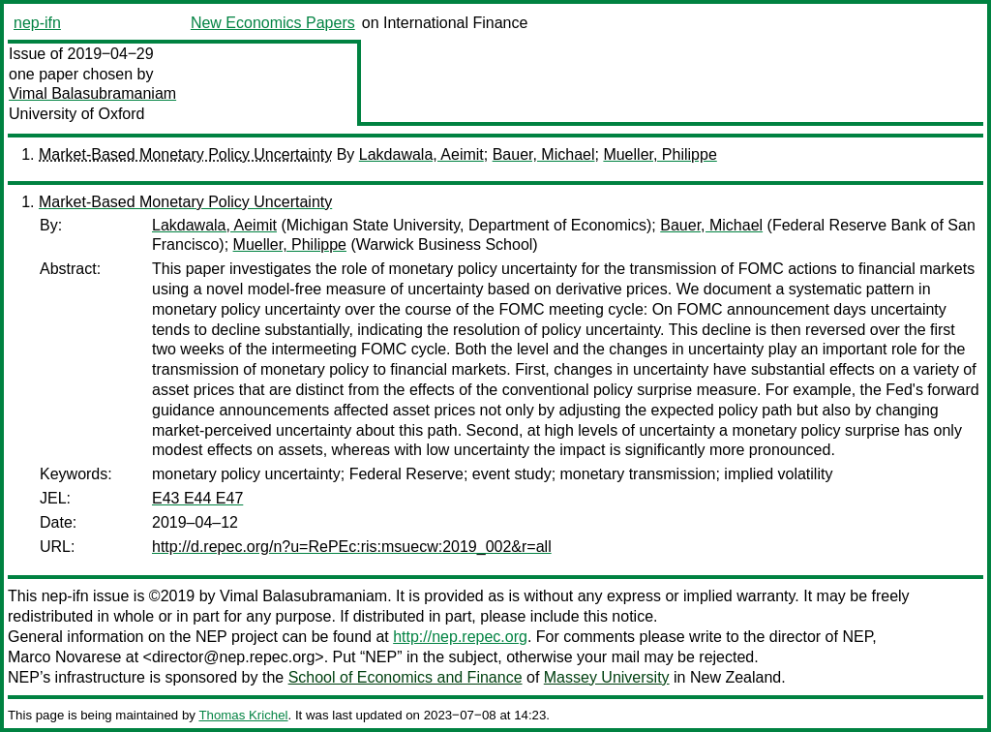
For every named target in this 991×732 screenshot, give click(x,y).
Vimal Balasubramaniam (92, 93)
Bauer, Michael (544, 154)
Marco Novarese (64, 657)
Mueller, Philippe (659, 154)
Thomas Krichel (242, 715)
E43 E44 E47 (197, 498)
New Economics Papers (273, 23)
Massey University (607, 677)
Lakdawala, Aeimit (421, 154)
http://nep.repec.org (460, 636)
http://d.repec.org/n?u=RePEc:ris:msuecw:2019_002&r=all (352, 546)
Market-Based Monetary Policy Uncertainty (185, 154)
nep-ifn (37, 23)
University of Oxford (76, 114)
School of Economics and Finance (405, 677)
